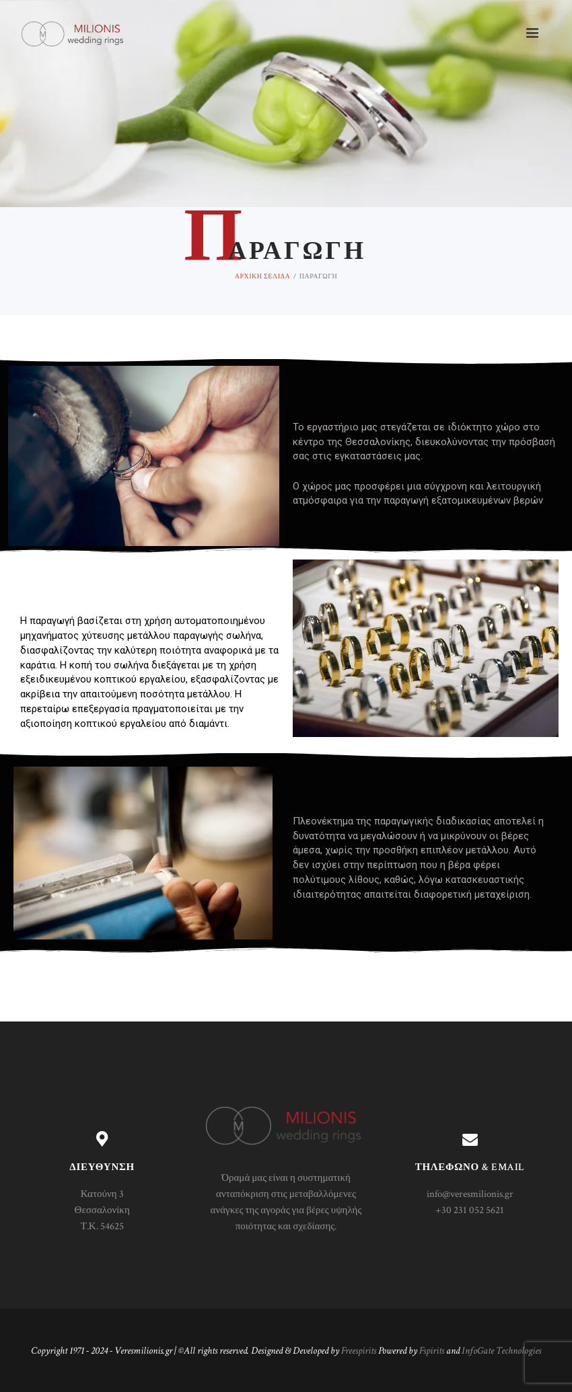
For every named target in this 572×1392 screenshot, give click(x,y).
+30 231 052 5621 (469, 1210)
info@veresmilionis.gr (470, 1194)
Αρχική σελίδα (262, 276)
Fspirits (431, 1350)
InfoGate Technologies (501, 1350)
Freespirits (358, 1350)
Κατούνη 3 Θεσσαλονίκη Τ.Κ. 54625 (102, 1210)
